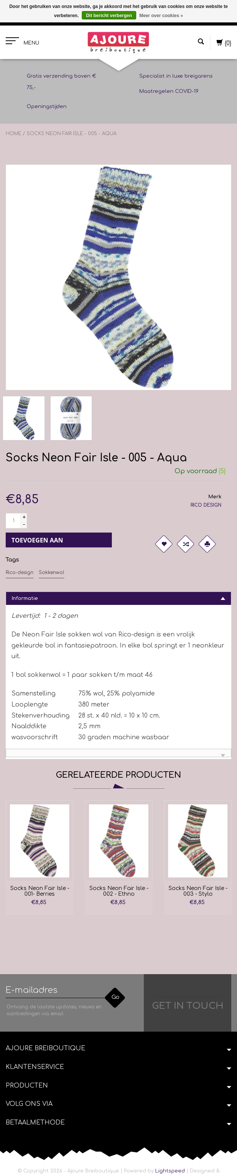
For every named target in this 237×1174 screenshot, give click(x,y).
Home (13, 133)
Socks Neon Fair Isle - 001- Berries (39, 891)
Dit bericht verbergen (109, 15)
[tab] (118, 598)
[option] (39, 855)
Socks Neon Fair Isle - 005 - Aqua (71, 133)
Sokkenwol (51, 572)
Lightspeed (170, 1171)
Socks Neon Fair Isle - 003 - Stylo (198, 891)
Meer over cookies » (161, 15)
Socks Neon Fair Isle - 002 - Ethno (118, 891)
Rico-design (19, 572)
